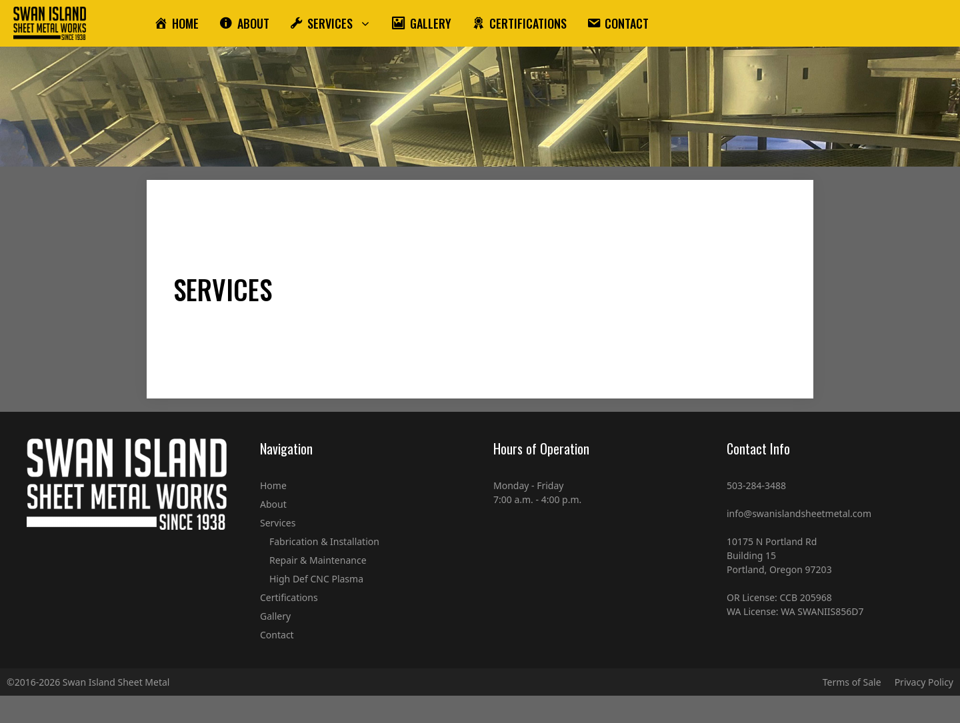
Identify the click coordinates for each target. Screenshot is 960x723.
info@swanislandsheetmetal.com (799, 513)
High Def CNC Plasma (316, 578)
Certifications (289, 597)
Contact (277, 634)
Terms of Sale (852, 682)
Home (273, 485)
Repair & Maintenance (318, 560)
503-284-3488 (756, 485)
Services (277, 522)
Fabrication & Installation (324, 541)
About (273, 504)
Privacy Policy (924, 682)
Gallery (275, 616)
